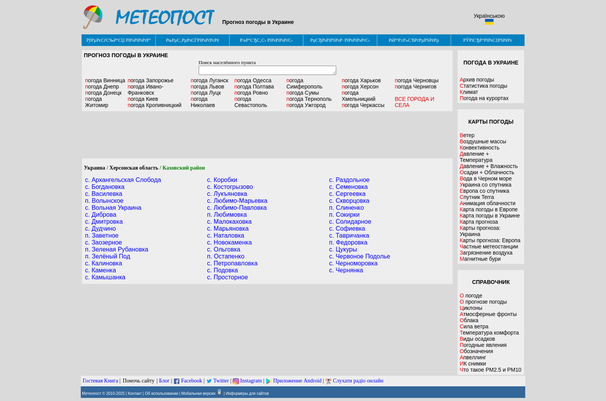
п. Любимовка (227, 214)
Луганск (209, 80)
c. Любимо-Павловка (237, 207)
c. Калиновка (103, 263)
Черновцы (416, 80)
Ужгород (305, 105)
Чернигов (415, 86)
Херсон (360, 86)
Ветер (467, 135)
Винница (105, 80)
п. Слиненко (346, 207)
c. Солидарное (350, 221)
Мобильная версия (198, 393)
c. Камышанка (105, 277)
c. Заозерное (103, 242)
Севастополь (250, 102)
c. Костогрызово (230, 187)
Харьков (361, 80)
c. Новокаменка (229, 242)
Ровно (251, 93)
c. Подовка (222, 270)
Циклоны (471, 308)
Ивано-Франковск (145, 89)
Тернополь (309, 99)
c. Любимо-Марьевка (237, 200)
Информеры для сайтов (247, 393)
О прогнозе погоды (483, 302)
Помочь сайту (138, 381)
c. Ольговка (223, 249)
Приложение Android (297, 381)
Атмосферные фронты (488, 314)
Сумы (302, 93)
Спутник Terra (477, 197)
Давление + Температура (476, 157)
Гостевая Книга (100, 381)
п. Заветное (102, 235)
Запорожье (151, 80)
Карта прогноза (479, 222)
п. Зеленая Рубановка (116, 249)
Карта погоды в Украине (490, 215)
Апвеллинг (473, 357)
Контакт (135, 393)
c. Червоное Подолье (359, 256)
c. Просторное (227, 277)
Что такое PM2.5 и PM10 (490, 370)
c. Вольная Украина (113, 207)
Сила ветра (474, 326)
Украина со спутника (485, 185)
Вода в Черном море (486, 178)
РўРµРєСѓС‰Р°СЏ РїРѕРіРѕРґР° (118, 40)
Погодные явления (483, 345)
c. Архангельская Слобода (123, 180)
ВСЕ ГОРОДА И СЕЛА (414, 102)
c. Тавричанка (349, 235)
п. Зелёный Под (107, 256)
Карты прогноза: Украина (480, 231)
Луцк (206, 93)
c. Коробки (222, 180)
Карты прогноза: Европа (490, 240)
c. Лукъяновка (227, 193)
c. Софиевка (347, 228)
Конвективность (479, 147)
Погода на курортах (484, 98)
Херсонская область (133, 168)
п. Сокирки (344, 214)
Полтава (254, 86)
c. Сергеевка (347, 193)
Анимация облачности (487, 203)
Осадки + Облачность (487, 172)
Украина (94, 168)
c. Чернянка (346, 270)
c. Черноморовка (353, 263)
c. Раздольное (349, 180)
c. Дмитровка (104, 221)
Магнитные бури (480, 259)
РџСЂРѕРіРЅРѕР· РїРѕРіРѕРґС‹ (340, 40)
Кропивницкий (154, 105)
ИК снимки (473, 363)
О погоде (471, 295)
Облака (469, 320)
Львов (207, 86)
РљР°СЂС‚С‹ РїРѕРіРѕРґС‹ (266, 40)
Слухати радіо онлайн (358, 381)
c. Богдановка (104, 187)
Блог (164, 381)
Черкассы (363, 105)
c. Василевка (103, 193)
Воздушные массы (483, 141)
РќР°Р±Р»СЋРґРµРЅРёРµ (414, 40)
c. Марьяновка (228, 228)
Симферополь (304, 83)
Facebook (191, 381)
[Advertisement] (267, 134)
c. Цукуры (343, 249)
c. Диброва (100, 214)
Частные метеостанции (489, 246)
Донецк (103, 93)
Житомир (96, 102)
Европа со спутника (484, 191)
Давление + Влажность (489, 166)
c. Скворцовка (349, 200)
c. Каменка (100, 270)
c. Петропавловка (232, 263)
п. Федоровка (348, 242)
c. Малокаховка (229, 221)
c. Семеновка (348, 187)
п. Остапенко (226, 256)
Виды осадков (477, 339)
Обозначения (476, 351)
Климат (469, 92)
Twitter (221, 381)
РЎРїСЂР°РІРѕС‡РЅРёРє (487, 40)
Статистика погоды (483, 86)
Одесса (252, 80)
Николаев (203, 102)
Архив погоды (477, 79)
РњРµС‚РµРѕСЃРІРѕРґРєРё (192, 40)
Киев (143, 99)
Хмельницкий (358, 96)
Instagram (251, 381)
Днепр (102, 86)
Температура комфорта (489, 333)
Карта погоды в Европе (488, 209)
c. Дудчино (100, 228)
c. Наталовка (225, 235)
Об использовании (161, 393)
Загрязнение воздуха (486, 253)
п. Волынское (104, 200)
